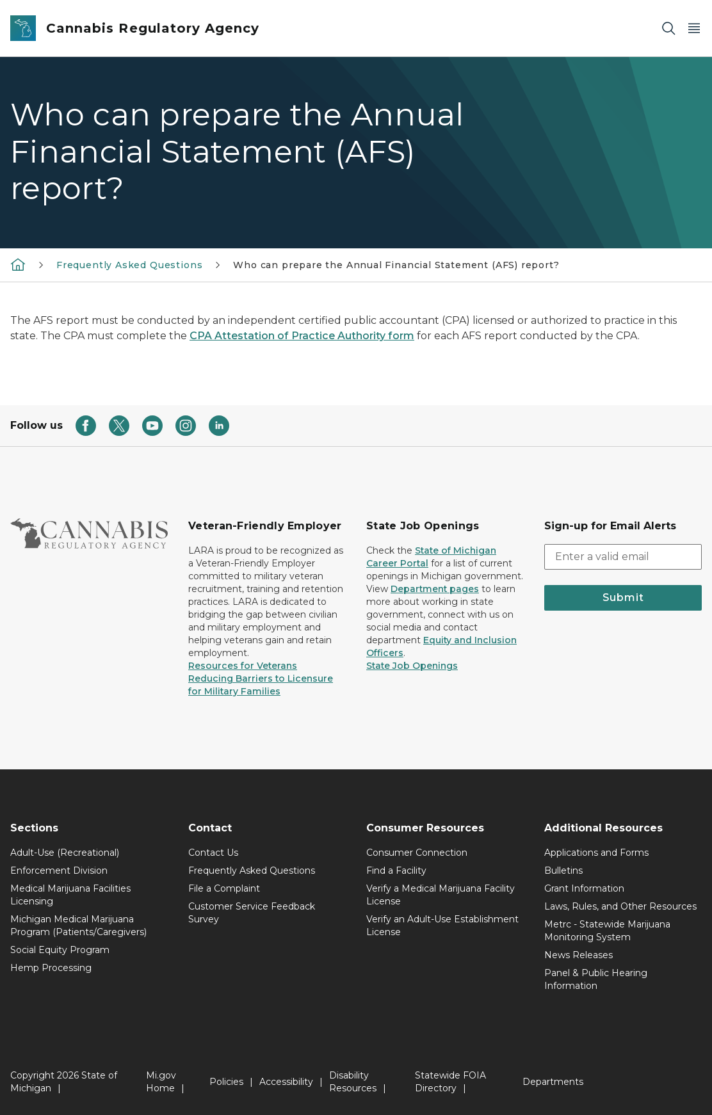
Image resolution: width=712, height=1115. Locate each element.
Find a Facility (396, 870)
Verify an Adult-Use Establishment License (442, 925)
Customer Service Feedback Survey (251, 913)
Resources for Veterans (242, 665)
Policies (226, 1081)
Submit (623, 597)
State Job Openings (412, 665)
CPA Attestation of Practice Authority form (302, 336)
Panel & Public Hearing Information (595, 979)
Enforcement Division (59, 870)
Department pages (435, 589)
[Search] (668, 28)
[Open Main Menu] (694, 28)
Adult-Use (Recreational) (64, 852)
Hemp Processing (51, 968)
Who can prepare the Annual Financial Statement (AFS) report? (396, 265)
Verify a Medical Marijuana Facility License (440, 895)
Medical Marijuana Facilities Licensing (70, 895)
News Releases (578, 955)
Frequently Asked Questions (129, 265)
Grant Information (584, 888)
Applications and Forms (596, 852)
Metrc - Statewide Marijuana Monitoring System (607, 930)
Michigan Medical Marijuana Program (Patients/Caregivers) (78, 925)
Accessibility (286, 1081)
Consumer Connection (416, 852)
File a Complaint (224, 888)
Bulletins (563, 870)
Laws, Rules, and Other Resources (620, 906)
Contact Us (213, 852)
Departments (552, 1081)
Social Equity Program (59, 950)
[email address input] (623, 557)
